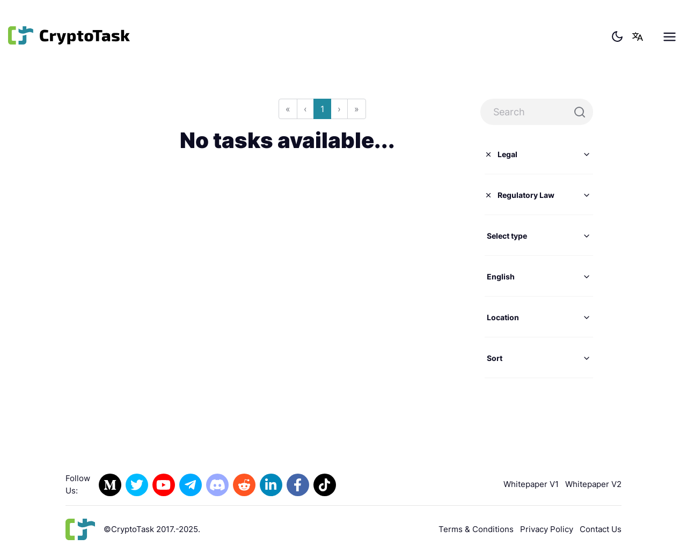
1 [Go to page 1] (322, 109)
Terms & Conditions (476, 529)
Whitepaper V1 (531, 484)
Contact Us (601, 529)
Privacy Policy (546, 529)
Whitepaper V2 (593, 484)
